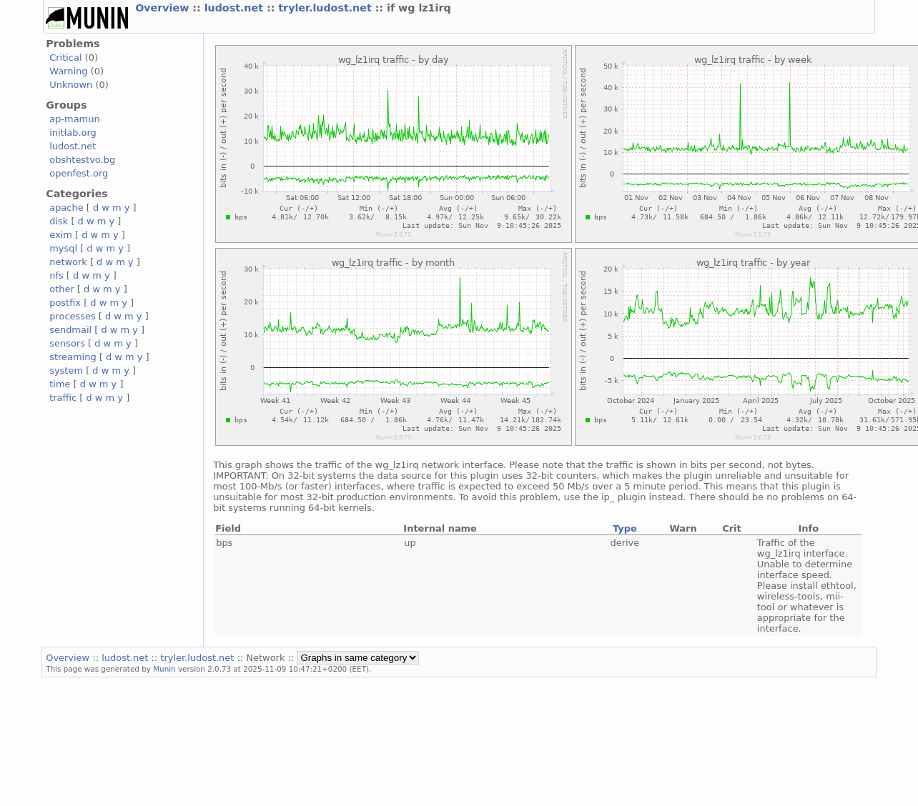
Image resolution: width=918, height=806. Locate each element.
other (61, 289)
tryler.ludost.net (326, 8)
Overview (163, 8)
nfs (56, 275)
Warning (68, 71)
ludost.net (235, 8)
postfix (65, 302)
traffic (62, 397)
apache (66, 207)
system (66, 370)
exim (60, 234)
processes (72, 316)
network (68, 262)
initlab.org (73, 132)
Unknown (70, 84)
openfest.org (78, 173)
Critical (65, 57)
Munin (164, 669)
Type (625, 528)
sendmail (70, 329)
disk (58, 221)
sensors (67, 343)
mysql (63, 248)
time (59, 384)
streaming (72, 357)
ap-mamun (74, 119)
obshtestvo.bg (82, 159)
